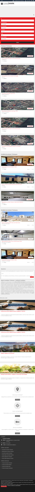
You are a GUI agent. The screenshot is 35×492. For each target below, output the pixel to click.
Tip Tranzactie (3, 26)
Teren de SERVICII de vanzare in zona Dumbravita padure (11, 58)
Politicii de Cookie (3, 485)
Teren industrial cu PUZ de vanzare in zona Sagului (10, 76)
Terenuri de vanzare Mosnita (6, 464)
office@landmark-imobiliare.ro (19, 0)
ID (1, 18)
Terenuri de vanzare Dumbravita (7, 468)
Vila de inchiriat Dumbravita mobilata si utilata (9, 259)
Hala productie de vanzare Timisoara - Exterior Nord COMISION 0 (12, 202)
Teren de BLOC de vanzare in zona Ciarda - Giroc (10, 111)
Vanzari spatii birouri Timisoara (7, 456)
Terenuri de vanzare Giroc (6, 466)
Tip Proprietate (4, 22)
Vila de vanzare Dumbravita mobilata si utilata (9, 166)
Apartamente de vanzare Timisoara (8, 451)
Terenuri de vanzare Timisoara (7, 462)
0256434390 (29, 0)
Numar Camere (3, 37)
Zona (2, 33)
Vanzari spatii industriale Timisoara (7, 458)
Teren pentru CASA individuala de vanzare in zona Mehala (11, 146)
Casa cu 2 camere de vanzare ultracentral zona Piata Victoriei (12, 184)
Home (2, 0)
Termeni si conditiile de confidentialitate (13, 485)
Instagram (33, 0)
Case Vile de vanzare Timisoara (7, 453)
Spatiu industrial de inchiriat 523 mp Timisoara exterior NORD (12, 241)
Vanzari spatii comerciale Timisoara (8, 454)
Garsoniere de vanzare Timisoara (7, 449)
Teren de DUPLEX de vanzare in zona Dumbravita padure (11, 128)
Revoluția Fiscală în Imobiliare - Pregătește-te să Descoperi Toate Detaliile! (14, 374)
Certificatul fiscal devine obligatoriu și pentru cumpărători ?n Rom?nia (13, 311)
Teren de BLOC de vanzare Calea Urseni (8, 93)
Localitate (3, 29)
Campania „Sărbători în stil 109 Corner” (8, 353)
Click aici (17, 399)
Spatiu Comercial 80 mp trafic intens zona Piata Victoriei (11, 222)
